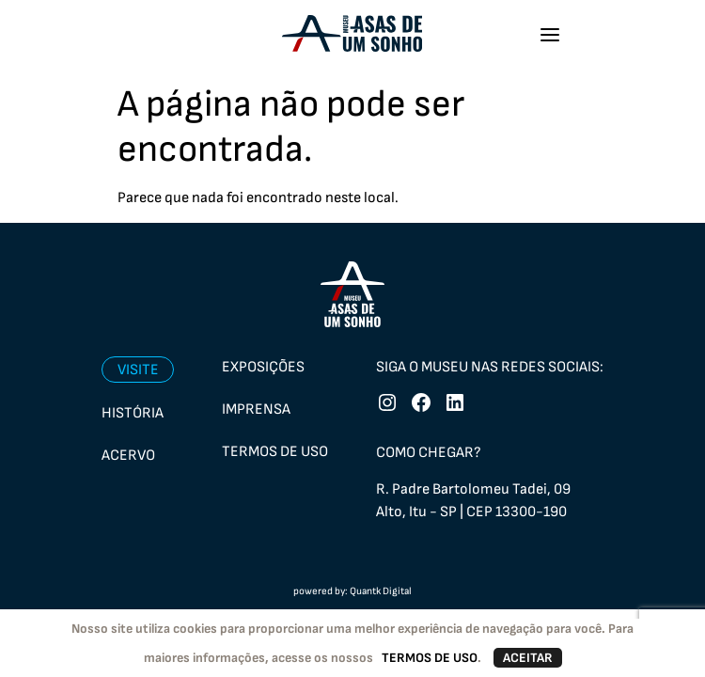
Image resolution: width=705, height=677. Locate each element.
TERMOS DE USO (430, 658)
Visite (138, 370)
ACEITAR (528, 658)
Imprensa (256, 409)
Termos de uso (275, 452)
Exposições (263, 367)
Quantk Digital (381, 591)
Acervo (128, 455)
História (133, 413)
